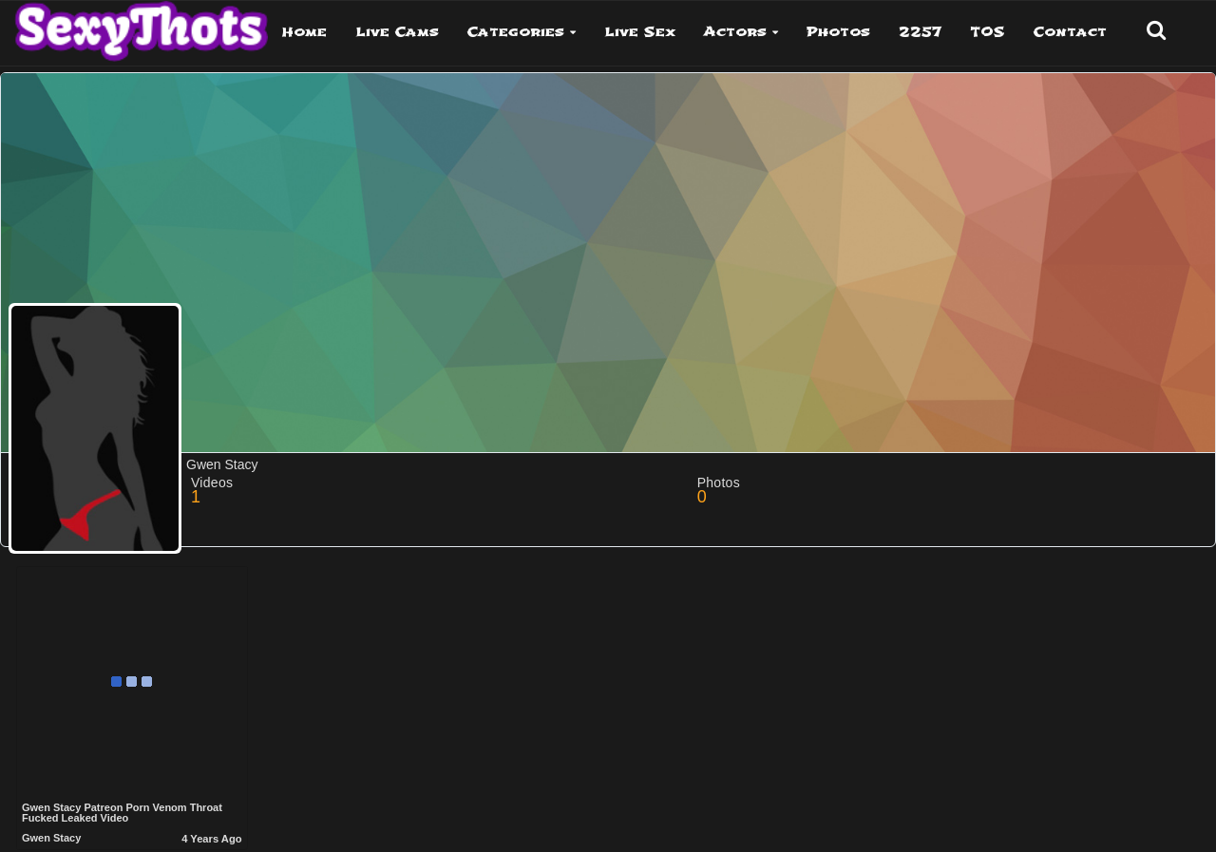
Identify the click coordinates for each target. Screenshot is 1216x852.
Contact (1070, 32)
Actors (735, 32)
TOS (987, 32)
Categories (515, 32)
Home (304, 32)
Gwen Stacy (51, 837)
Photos (838, 32)
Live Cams (397, 32)
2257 (920, 32)
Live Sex (639, 32)
